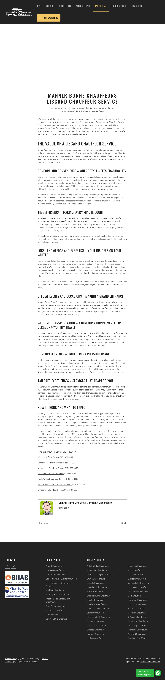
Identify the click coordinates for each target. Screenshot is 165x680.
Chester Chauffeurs (94, 600)
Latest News (100, 6)
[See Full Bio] (70, 508)
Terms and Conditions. (150, 661)
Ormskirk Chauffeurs (135, 604)
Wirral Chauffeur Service (48, 457)
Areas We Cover (83, 6)
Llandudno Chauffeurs (136, 566)
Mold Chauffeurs (133, 596)
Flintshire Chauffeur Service (50, 452)
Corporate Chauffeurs (54, 574)
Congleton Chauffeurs (95, 604)
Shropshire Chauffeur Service (51, 490)
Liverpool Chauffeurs (135, 579)
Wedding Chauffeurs (54, 590)
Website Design (11, 658)
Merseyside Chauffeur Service (51, 468)
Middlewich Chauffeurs (136, 591)
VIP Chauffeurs (51, 614)
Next (124, 523)
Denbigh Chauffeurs (94, 613)
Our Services (65, 6)
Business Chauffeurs (54, 570)
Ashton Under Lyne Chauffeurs (99, 574)
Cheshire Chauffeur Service (50, 463)
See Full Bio (63, 508)
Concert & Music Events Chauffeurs (60, 579)
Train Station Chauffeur (55, 606)
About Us (50, 6)
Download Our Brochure (55, 619)
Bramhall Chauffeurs (95, 579)
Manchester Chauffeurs (136, 587)
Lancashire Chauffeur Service (51, 473)
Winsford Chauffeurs (135, 634)
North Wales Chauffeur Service (51, 479)
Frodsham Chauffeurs (95, 625)
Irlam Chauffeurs (133, 570)
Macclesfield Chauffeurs (137, 583)
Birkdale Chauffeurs (94, 583)
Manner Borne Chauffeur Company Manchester (93, 108)
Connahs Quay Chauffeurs (97, 608)
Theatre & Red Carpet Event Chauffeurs (57, 600)
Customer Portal (119, 6)
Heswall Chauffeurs (94, 634)
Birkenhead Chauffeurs (96, 587)
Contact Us (137, 6)
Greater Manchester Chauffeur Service (55, 484)
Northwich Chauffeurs (136, 600)
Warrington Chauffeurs (136, 621)
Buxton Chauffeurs (94, 591)
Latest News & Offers (70, 111)
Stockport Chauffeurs (135, 613)
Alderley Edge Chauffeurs (97, 566)
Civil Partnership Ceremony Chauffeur (57, 584)
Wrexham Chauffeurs (135, 638)
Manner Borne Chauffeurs (92, 111)
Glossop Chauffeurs (94, 630)
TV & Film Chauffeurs (54, 610)
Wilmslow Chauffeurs (136, 630)
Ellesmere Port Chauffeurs (97, 617)
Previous (43, 523)
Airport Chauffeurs (53, 566)
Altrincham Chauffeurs (96, 570)
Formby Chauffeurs (94, 621)
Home (39, 6)
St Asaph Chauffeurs (135, 617)
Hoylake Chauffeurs (94, 638)
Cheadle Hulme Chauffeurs (97, 596)
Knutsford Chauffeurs (136, 574)
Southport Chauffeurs (136, 608)
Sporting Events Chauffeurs (57, 594)
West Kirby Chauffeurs (136, 625)
